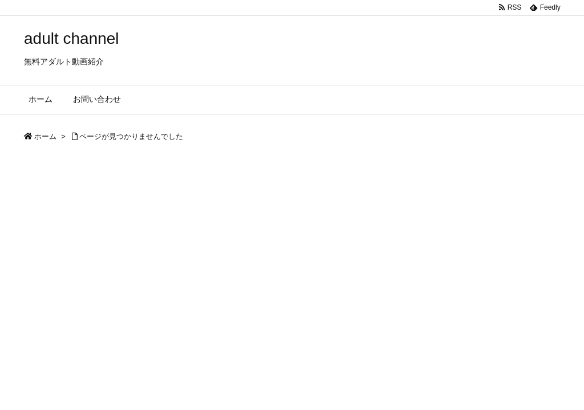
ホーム (45, 136)
